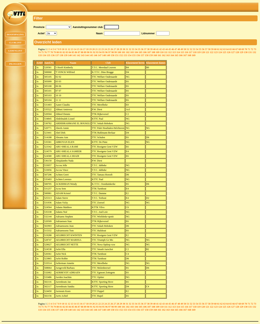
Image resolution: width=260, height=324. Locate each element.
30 (124, 49)
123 (216, 52)
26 (111, 49)
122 (211, 52)
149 (108, 55)
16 (81, 49)
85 (73, 52)
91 (91, 52)
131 (250, 52)
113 (174, 52)
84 (70, 52)
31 (127, 49)
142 (78, 55)
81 (61, 52)
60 (215, 49)
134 (44, 55)
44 (166, 49)
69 (243, 49)
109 (157, 52)
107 (149, 52)
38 (148, 49)
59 (212, 49)
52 (191, 49)
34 (136, 49)
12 (69, 49)
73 (255, 49)
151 (117, 55)
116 (186, 52)
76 (45, 52)
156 (138, 55)
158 (146, 55)
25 (108, 49)
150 (112, 55)
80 (57, 52)
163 (168, 55)
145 (91, 55)
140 (70, 55)
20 (93, 49)
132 (254, 52)
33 (133, 49)
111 (166, 52)
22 (99, 49)
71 (249, 49)
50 (185, 49)
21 (96, 49)
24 (105, 49)
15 (78, 49)
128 (237, 52)
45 (169, 49)
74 (39, 52)
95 (103, 52)
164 (172, 55)
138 (61, 55)
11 (66, 49)
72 (252, 49)
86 (76, 52)
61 (218, 49)
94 (100, 52)
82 (64, 52)
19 (90, 49)
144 (87, 55)
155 (134, 55)
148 (104, 55)
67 (236, 49)
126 (229, 52)
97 (109, 52)
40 (154, 49)
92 (94, 52)
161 (159, 55)
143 (82, 55)
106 (145, 52)
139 (65, 55)
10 (63, 49)
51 (188, 49)
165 (176, 55)
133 (40, 55)
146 (95, 55)
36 (142, 49)
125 (224, 52)
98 (112, 52)
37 (145, 49)
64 (227, 49)
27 (115, 49)
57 (206, 49)
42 (160, 49)
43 (163, 49)
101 (123, 52)
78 (51, 52)
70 (246, 49)
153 (125, 55)
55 (200, 49)
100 (119, 52)
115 (182, 52)
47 (175, 49)
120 (203, 52)
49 (182, 49)
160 (155, 55)
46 (172, 49)
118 (194, 52)
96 (106, 52)
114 (178, 52)
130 (246, 52)
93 (97, 52)
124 (220, 52)
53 (194, 49)
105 (140, 52)
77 (48, 52)
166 (181, 55)
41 (157, 49)
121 (207, 52)
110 (162, 52)
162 (164, 55)
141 (74, 55)
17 (84, 49)
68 (239, 49)
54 (197, 49)
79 (54, 52)
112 (170, 52)
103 (132, 52)
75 (42, 52)
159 (151, 55)
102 (128, 52)
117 (190, 52)
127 (233, 52)
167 (185, 55)
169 (193, 55)
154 (129, 55)
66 (233, 49)
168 (189, 55)
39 (151, 49)
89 (85, 52)
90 (88, 52)
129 (241, 52)
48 (179, 49)
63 (224, 49)
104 (136, 52)
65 (230, 49)
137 (57, 55)
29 (121, 49)
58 (209, 49)
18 (87, 49)
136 (53, 55)
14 (75, 49)
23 (102, 49)
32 (130, 49)
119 (198, 52)
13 (72, 49)
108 (153, 52)
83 (67, 52)
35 (139, 49)
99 (115, 52)
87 (79, 52)
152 (121, 55)
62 (221, 49)
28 (118, 49)
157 (142, 55)
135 (48, 55)
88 (82, 52)
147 (100, 55)
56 (203, 49)
